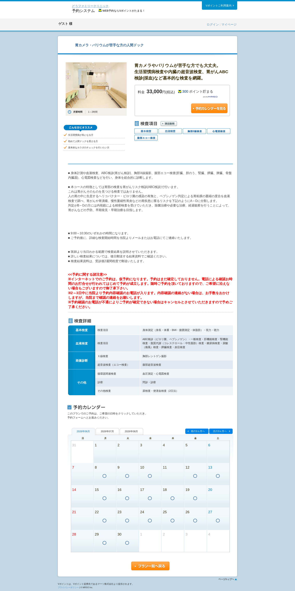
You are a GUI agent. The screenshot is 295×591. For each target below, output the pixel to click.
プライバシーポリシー (68, 587)
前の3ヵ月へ (198, 431)
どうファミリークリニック (90, 6)
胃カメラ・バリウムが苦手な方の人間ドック (109, 45)
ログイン (213, 24)
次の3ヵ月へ (220, 431)
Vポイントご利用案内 (218, 5)
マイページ (229, 24)
